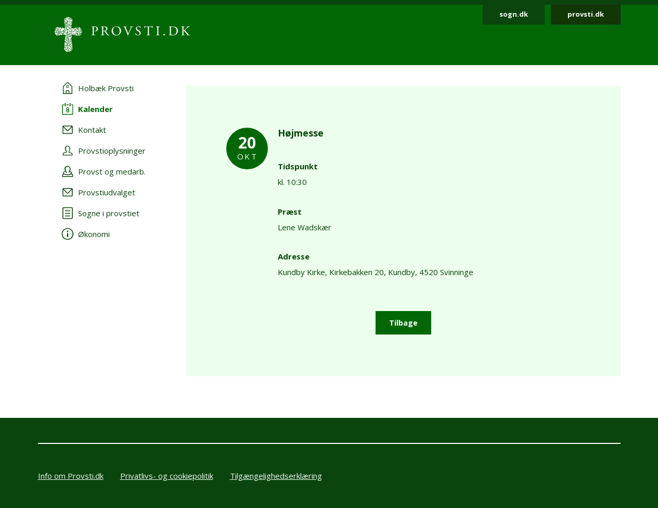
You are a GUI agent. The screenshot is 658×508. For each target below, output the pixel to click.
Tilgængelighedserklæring (276, 475)
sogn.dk (513, 14)
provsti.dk (585, 14)
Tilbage (403, 323)
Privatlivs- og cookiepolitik (166, 475)
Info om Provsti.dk (71, 475)
